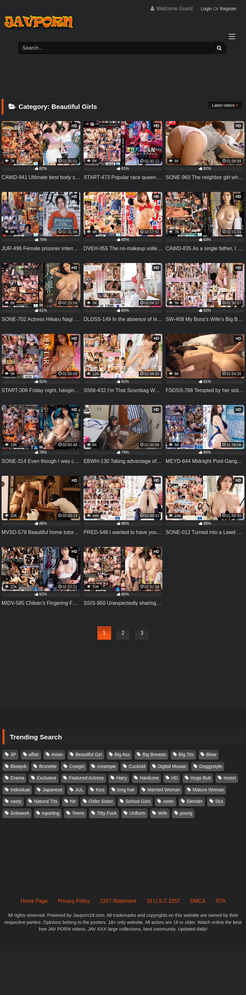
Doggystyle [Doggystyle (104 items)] (210, 766)
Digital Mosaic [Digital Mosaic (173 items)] (172, 766)
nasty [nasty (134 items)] (16, 801)
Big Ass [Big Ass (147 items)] (122, 754)
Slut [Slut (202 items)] (219, 801)
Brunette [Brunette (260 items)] (47, 766)
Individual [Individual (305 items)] (20, 789)
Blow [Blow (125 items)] (211, 754)
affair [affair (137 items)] (34, 754)
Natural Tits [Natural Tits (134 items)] (45, 801)
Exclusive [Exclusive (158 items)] (46, 777)
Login (206, 8)
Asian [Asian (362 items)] (57, 754)
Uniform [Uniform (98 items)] (137, 813)
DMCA (197, 901)
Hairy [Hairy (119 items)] (121, 777)
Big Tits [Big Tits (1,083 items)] (186, 754)
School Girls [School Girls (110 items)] (138, 801)
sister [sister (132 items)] (168, 801)
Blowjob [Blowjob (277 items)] (19, 766)
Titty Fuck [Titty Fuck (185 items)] (107, 813)
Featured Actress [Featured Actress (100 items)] (86, 777)
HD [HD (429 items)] (174, 777)
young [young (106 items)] (186, 813)
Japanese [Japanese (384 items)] (52, 789)
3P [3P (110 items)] (13, 754)
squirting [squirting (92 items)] (50, 813)
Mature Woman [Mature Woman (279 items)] (208, 789)
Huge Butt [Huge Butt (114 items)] (201, 777)
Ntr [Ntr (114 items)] (73, 801)
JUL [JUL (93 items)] (79, 789)
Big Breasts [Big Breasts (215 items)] (154, 754)
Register (228, 8)
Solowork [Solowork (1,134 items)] (20, 813)
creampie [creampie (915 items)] (106, 766)
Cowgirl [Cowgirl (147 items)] (77, 766)
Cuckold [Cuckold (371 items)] (137, 766)
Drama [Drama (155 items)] (17, 777)
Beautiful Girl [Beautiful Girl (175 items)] (89, 754)
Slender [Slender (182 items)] (195, 801)
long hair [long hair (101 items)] (126, 789)
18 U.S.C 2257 (163, 901)
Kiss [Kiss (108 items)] (100, 789)
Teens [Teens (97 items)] (78, 813)
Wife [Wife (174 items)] (162, 813)
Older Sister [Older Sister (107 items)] (101, 801)
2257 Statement (118, 901)
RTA (221, 901)
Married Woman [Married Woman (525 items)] (163, 789)
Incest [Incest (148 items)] (230, 777)
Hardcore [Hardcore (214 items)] (149, 777)
